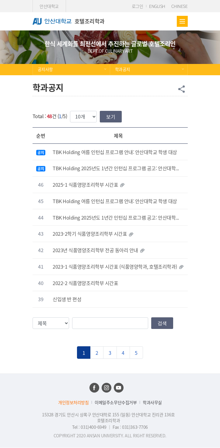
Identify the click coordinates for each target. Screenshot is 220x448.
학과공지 (122, 69)
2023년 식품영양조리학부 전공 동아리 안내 (95, 250)
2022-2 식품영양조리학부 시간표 (85, 283)
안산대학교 (49, 6)
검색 (162, 323)
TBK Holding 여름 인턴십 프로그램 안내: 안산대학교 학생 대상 (115, 152)
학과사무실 (152, 402)
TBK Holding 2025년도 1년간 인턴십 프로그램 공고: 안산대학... (116, 168)
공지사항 (45, 69)
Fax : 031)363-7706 (130, 427)
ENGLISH (157, 6)
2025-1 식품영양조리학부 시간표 (85, 184)
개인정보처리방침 (73, 402)
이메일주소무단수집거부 (116, 402)
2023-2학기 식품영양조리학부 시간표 (90, 233)
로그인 (137, 6)
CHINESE (179, 6)
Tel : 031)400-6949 (89, 427)
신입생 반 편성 (67, 299)
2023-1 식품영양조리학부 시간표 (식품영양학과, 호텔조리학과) (115, 266)
